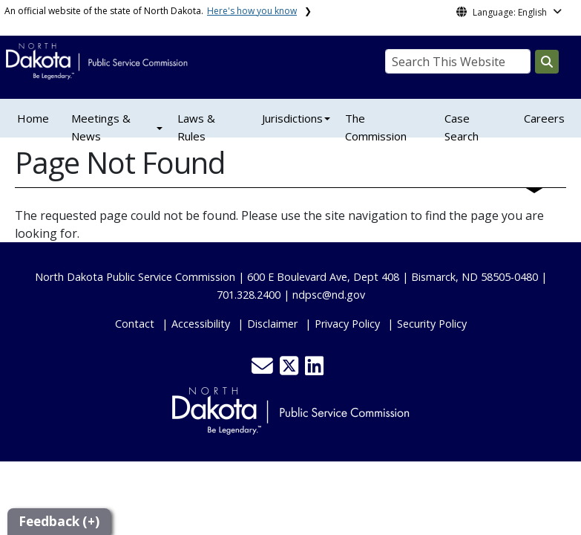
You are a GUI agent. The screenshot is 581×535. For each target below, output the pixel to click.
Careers (544, 118)
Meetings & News (101, 127)
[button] (264, 370)
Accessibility (200, 324)
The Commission (376, 127)
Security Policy (432, 324)
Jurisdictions (292, 118)
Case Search (461, 127)
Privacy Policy (347, 324)
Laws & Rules (196, 127)
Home (33, 118)
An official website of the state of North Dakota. (150, 10)
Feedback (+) (59, 521)
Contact (134, 324)
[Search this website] (547, 62)
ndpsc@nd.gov (328, 295)
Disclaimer (272, 324)
